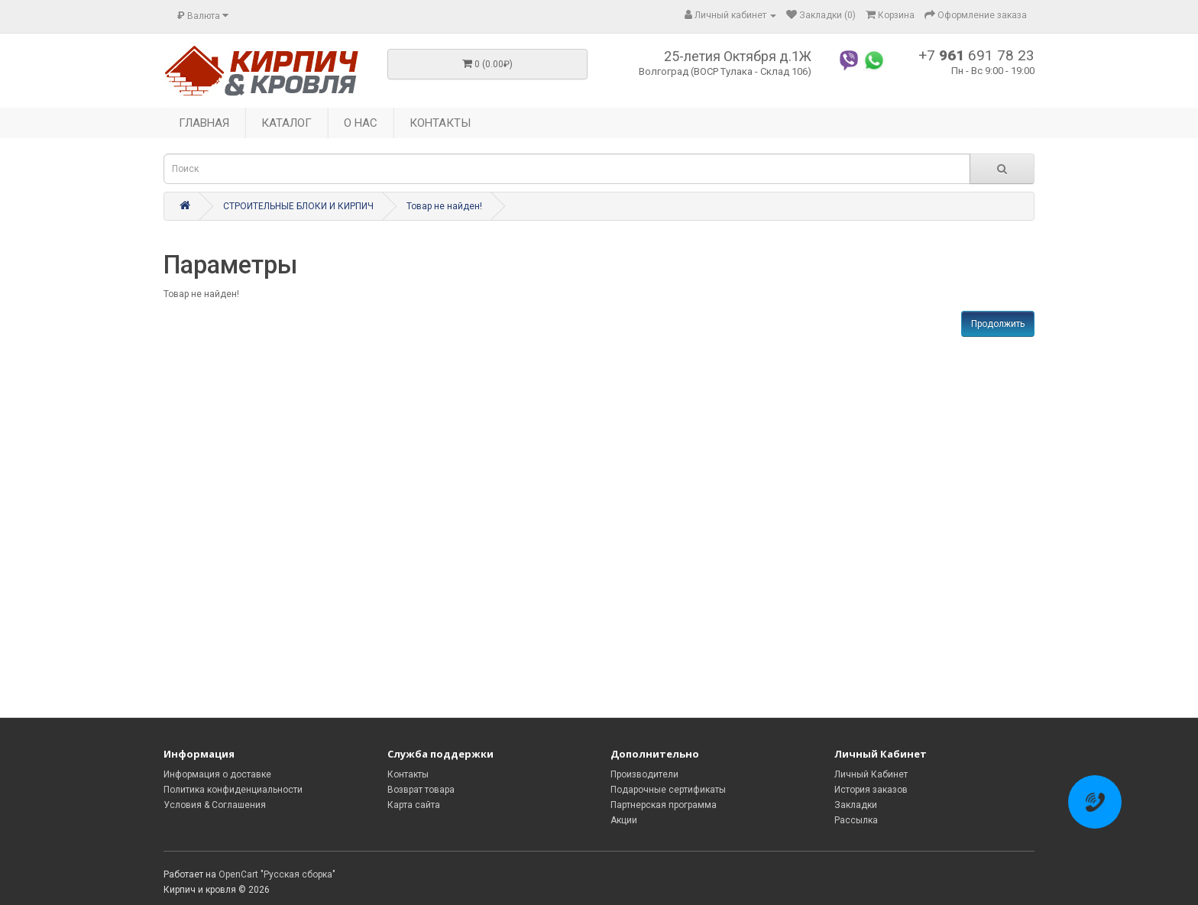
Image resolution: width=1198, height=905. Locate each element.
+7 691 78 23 (976, 55)
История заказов (871, 789)
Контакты (408, 774)
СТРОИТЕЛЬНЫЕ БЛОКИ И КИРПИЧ (298, 206)
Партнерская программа (663, 805)
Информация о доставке (217, 774)
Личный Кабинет (871, 774)
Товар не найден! (444, 206)
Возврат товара (421, 789)
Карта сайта (413, 805)
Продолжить (998, 323)
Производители (644, 774)
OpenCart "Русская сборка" (277, 874)
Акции (623, 820)
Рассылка (856, 820)
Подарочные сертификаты (668, 789)
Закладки (855, 805)
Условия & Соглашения (215, 805)
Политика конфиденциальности (233, 789)
